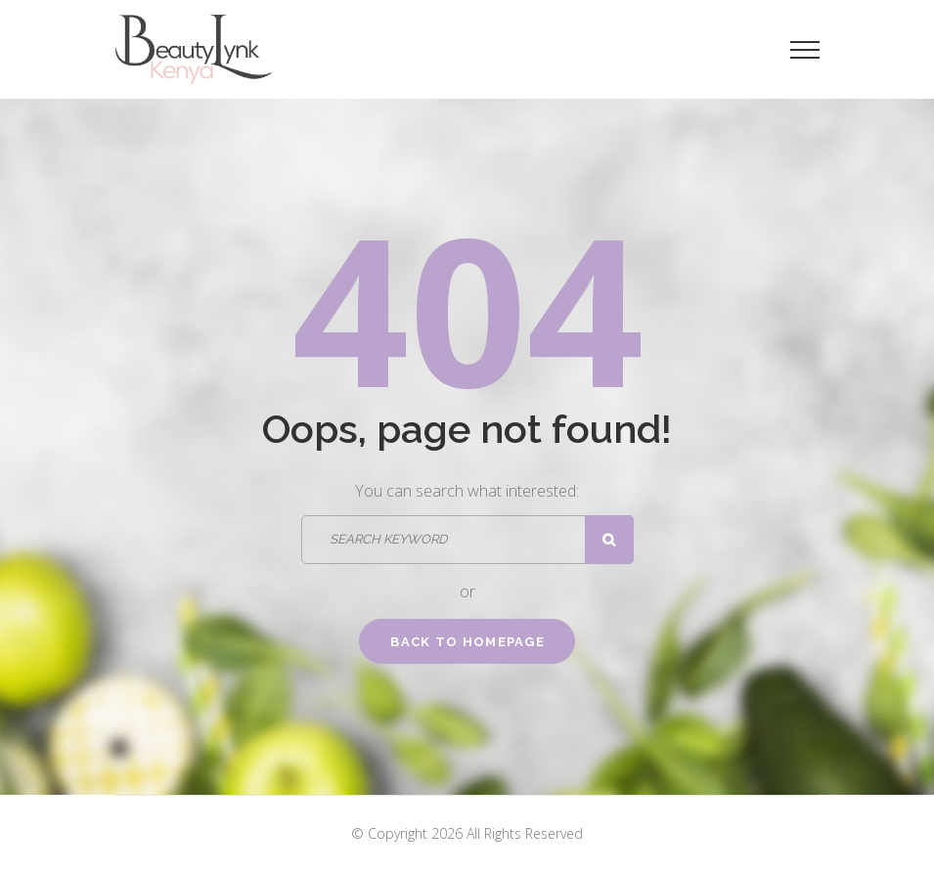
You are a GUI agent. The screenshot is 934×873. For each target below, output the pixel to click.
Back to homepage (467, 641)
